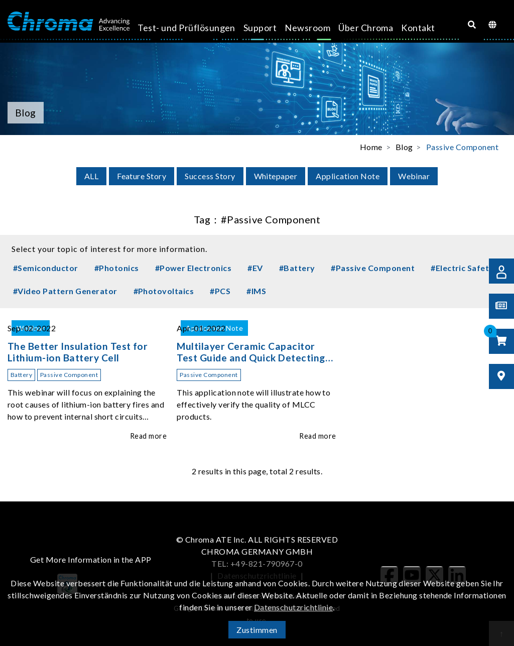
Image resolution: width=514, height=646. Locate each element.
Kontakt (388, 27)
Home (371, 147)
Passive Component (462, 147)
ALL (91, 176)
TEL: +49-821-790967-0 (256, 563)
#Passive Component (373, 268)
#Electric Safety (462, 268)
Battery (21, 374)
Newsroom (293, 27)
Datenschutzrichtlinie (293, 607)
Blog (404, 147)
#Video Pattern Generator (65, 291)
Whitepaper (276, 176)
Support (245, 27)
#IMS (256, 291)
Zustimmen (256, 629)
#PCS (220, 291)
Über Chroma (340, 34)
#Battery (297, 268)
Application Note (347, 176)
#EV (255, 268)
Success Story (210, 176)
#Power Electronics (193, 268)
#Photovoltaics (164, 291)
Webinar (414, 176)
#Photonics (116, 268)
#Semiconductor (45, 268)
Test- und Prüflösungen (177, 34)
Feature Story (141, 176)
